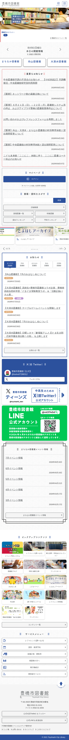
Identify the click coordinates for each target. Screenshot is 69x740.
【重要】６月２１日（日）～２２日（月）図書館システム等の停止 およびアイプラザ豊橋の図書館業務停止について (34, 107)
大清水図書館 (59, 264)
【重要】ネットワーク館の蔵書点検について (26, 94)
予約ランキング (50, 220)
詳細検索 (34, 207)
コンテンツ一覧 (34, 625)
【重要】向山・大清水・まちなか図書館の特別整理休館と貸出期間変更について (34, 132)
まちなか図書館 (34, 264)
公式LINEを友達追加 (34, 720)
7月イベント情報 (14, 458)
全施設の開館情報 (35, 54)
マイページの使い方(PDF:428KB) (34, 186)
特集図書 (50, 213)
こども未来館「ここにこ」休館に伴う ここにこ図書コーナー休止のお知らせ (34, 157)
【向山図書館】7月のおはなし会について (25, 274)
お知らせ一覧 (34, 350)
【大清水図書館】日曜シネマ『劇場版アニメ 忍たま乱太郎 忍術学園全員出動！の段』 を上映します (33, 335)
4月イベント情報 (14, 489)
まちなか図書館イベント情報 (34, 515)
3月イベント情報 (14, 500)
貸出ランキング (19, 220)
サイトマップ (29, 729)
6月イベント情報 (14, 468)
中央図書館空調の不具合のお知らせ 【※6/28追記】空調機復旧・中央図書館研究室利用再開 (34, 81)
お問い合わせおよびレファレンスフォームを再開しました (32, 119)
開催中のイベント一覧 (59, 38)
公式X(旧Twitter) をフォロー (34, 714)
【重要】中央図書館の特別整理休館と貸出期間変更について (33, 144)
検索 (59, 200)
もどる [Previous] (1, 19)
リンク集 (6, 729)
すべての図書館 (10, 264)
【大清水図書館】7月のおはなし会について (26, 321)
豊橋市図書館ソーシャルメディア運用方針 (17, 726)
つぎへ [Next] (67, 19)
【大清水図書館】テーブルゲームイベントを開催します (32, 308)
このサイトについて (43, 729)
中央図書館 (22, 264)
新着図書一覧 (18, 213)
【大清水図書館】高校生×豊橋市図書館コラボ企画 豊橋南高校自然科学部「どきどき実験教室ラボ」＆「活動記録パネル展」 (34, 291)
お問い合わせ (16, 729)
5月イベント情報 (14, 479)
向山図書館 (46, 264)
